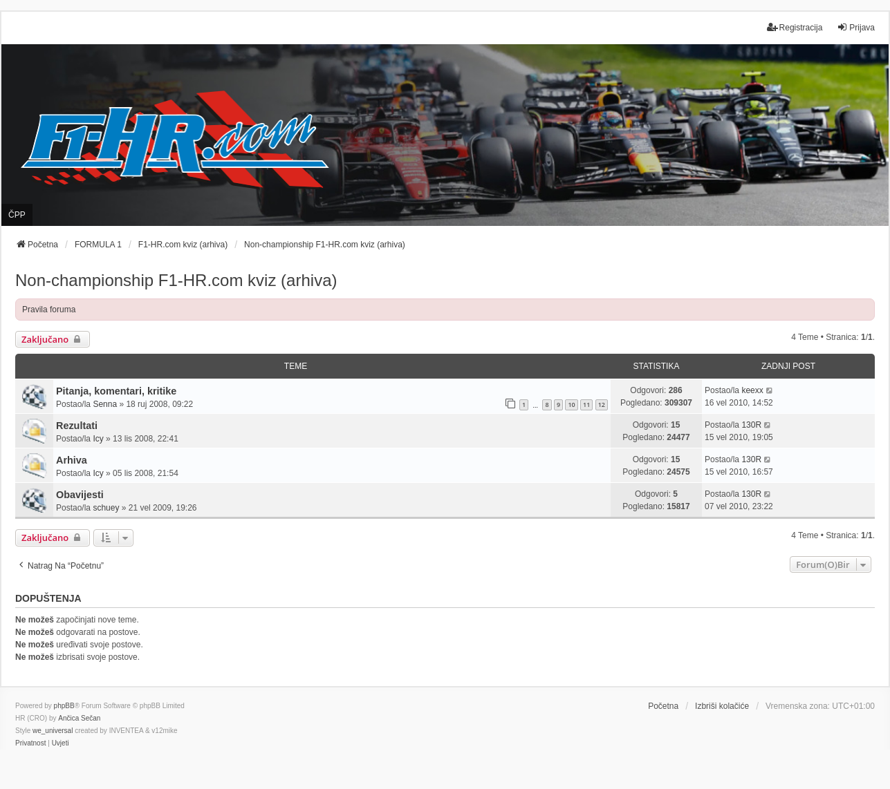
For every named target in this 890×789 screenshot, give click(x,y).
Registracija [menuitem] (795, 27)
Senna (105, 404)
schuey (106, 508)
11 (586, 404)
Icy (98, 439)
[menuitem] (30, 743)
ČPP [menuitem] (17, 215)
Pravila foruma (48, 309)
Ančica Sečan (79, 718)
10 (571, 404)
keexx (752, 390)
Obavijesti (80, 494)
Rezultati (77, 425)
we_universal (53, 730)
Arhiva (71, 460)
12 (601, 404)
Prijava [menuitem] (856, 27)
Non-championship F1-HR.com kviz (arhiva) (176, 280)
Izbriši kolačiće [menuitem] (722, 706)
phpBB (64, 706)
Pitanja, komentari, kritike (116, 391)
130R (751, 425)
